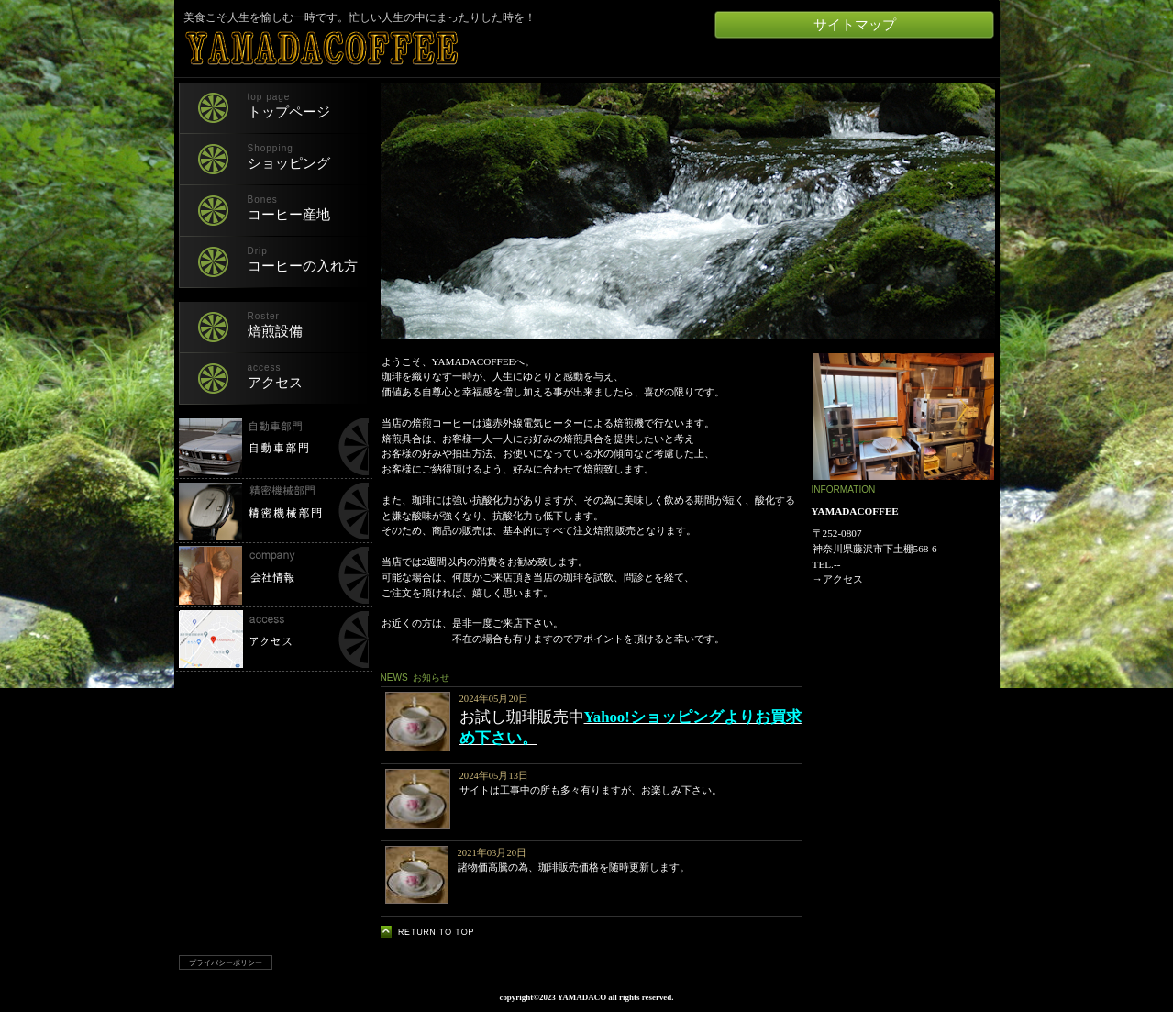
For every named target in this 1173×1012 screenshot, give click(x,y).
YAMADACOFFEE (398, 48)
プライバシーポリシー (225, 962)
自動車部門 (273, 447)
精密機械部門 (273, 511)
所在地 (273, 639)
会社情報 (273, 575)
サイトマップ (854, 24)
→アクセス (838, 578)
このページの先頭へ (432, 932)
